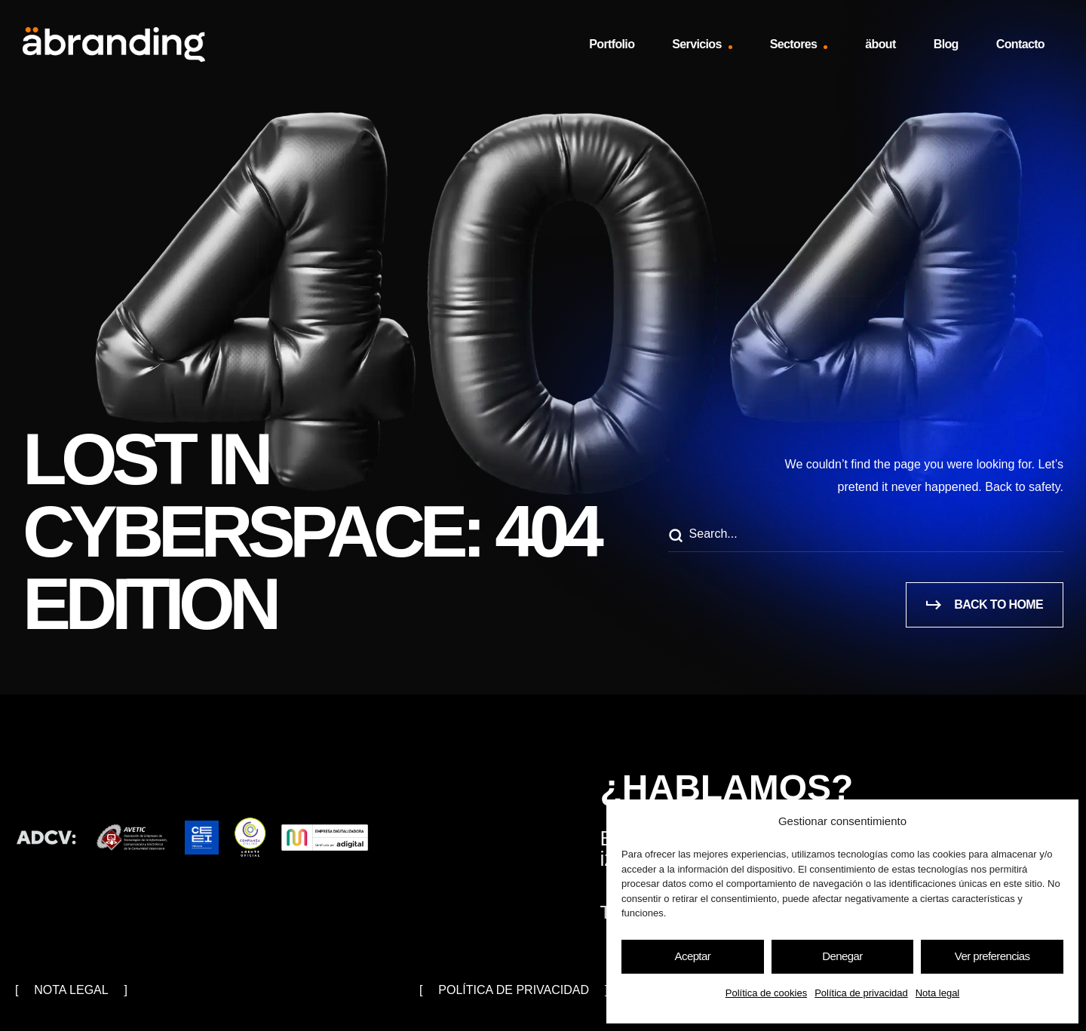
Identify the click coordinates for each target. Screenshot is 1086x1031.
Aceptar (693, 956)
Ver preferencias (992, 956)
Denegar (842, 956)
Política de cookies (766, 993)
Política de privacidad (861, 993)
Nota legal (938, 993)
